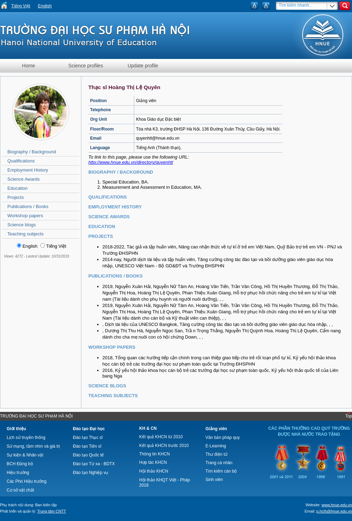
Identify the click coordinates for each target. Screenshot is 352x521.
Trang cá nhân (218, 462)
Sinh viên (214, 479)
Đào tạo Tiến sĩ (87, 446)
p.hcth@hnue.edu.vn (334, 511)
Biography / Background (31, 151)
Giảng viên (216, 428)
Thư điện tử (216, 454)
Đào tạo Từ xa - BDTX (94, 463)
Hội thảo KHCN (153, 471)
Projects (15, 197)
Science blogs (21, 224)
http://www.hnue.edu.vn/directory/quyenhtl (130, 162)
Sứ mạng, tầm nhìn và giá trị (33, 446)
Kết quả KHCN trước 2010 (164, 445)
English (45, 6)
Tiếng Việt (20, 6)
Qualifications (21, 160)
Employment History (27, 170)
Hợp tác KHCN (153, 462)
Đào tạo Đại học (89, 428)
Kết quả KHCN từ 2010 (161, 436)
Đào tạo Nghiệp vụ (90, 472)
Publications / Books (27, 206)
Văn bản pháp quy (222, 437)
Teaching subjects (25, 233)
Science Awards (23, 179)
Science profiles (85, 65)
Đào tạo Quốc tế (88, 455)
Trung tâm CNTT (51, 511)
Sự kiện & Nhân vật (25, 455)
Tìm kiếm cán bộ (221, 471)
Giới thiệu (16, 428)
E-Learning (215, 445)
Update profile (143, 65)
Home (28, 65)
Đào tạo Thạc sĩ (88, 437)
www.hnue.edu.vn (336, 505)
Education (17, 188)
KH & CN (148, 428)
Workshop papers (25, 215)
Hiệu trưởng (18, 472)
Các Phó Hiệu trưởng (26, 481)
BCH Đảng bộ (20, 463)
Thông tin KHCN (154, 454)
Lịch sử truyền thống (26, 437)
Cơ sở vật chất (20, 490)
